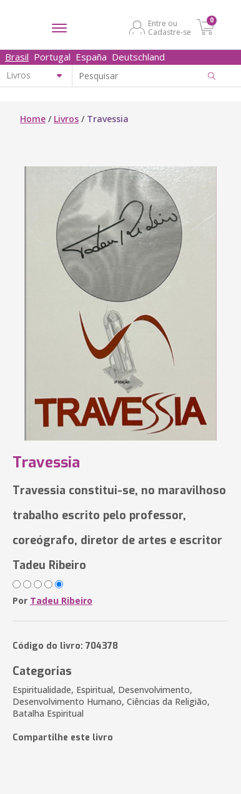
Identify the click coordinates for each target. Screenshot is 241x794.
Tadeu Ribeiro (61, 600)
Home (33, 119)
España (91, 56)
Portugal (52, 56)
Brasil (17, 56)
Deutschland (138, 56)
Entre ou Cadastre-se (169, 27)
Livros (66, 119)
